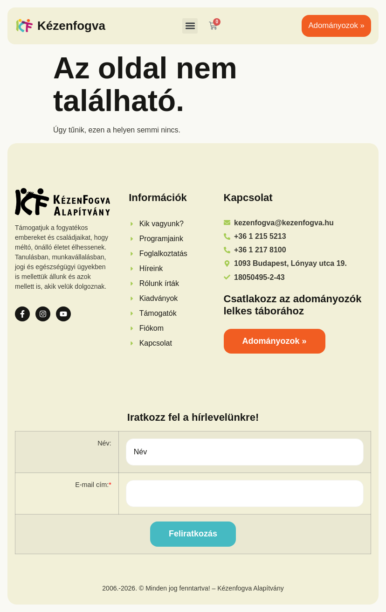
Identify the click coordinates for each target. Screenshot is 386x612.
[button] (190, 26)
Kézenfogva (71, 26)
